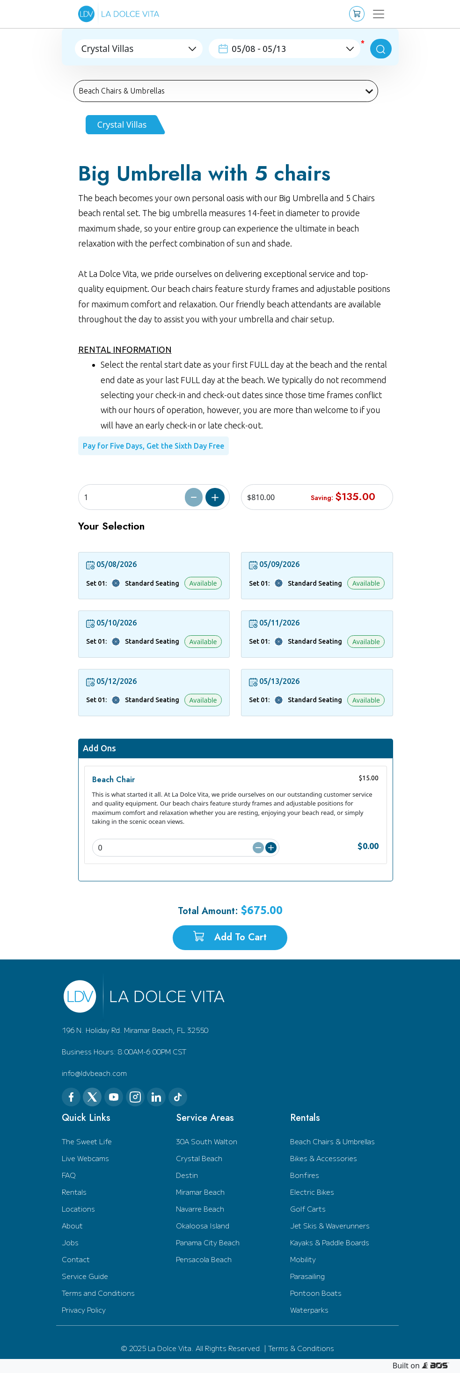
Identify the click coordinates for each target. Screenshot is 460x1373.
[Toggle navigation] (379, 14)
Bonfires (304, 1175)
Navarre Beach (200, 1208)
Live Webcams (85, 1158)
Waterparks (309, 1310)
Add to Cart (230, 937)
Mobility (303, 1259)
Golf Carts (308, 1208)
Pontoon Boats (316, 1293)
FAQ (69, 1175)
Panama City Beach (208, 1242)
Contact (76, 1259)
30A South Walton (206, 1141)
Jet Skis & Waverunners (330, 1225)
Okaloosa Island (202, 1225)
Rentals (74, 1192)
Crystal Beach (199, 1158)
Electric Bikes (312, 1192)
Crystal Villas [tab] (122, 124)
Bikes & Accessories (323, 1158)
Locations (78, 1208)
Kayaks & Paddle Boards (329, 1242)
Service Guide (85, 1276)
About (72, 1225)
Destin (187, 1175)
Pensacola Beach (204, 1259)
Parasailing (307, 1276)
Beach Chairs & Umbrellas (332, 1141)
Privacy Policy (84, 1310)
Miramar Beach (200, 1192)
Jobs (70, 1242)
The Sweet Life (87, 1141)
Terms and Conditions (98, 1293)
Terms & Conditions (301, 1348)
